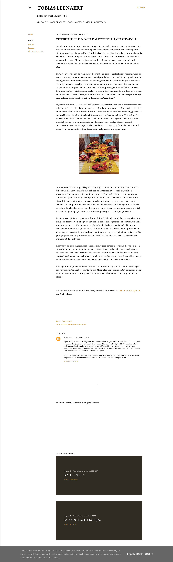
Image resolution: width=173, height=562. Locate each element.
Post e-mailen (67, 321)
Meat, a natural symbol (129, 290)
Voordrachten (57, 22)
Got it (149, 554)
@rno (66, 338)
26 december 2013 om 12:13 (79, 338)
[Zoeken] (141, 8)
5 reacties (73, 524)
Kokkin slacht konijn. (82, 520)
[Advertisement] (99, 428)
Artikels (89, 22)
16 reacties (74, 480)
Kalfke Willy (74, 475)
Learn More (135, 554)
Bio (46, 22)
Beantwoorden (71, 361)
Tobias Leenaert (60, 8)
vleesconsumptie (35, 51)
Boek (69, 22)
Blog (40, 22)
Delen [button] (31, 34)
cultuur (31, 45)
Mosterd (78, 22)
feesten (31, 48)
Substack (100, 22)
